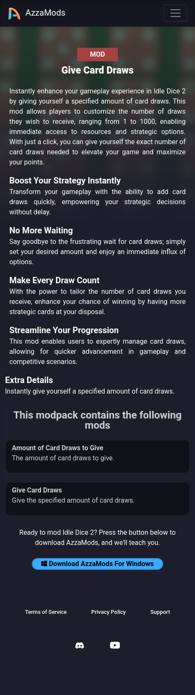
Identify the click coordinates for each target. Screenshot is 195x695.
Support (160, 612)
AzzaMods (36, 13)
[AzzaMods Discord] (79, 646)
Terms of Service (46, 612)
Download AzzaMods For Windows (97, 564)
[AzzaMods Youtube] (115, 646)
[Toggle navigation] (175, 13)
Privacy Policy (108, 612)
